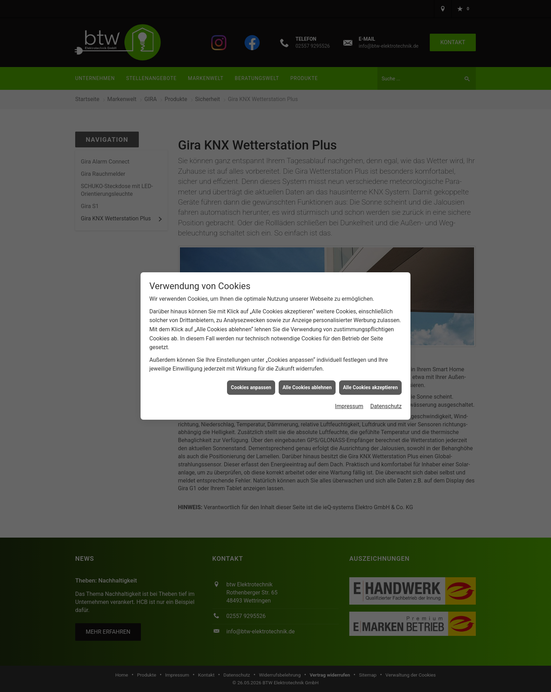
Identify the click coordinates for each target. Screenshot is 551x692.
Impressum (349, 406)
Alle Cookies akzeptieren (370, 387)
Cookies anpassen (251, 387)
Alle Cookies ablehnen (307, 387)
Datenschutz (386, 406)
